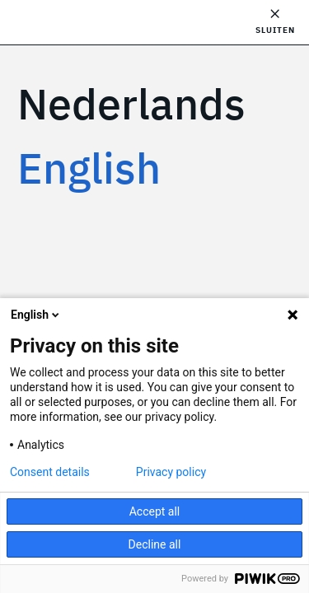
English (89, 167)
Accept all (154, 511)
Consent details (50, 472)
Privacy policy (171, 472)
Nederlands (131, 103)
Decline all (155, 544)
